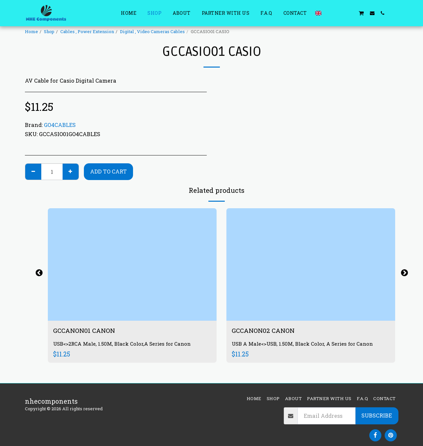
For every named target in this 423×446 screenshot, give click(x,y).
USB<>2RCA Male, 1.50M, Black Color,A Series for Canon (124, 344)
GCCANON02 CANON (265, 330)
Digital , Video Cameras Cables (152, 31)
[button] (330, 12)
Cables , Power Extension (87, 31)
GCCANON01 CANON (85, 330)
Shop (49, 31)
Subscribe (376, 415)
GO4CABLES (60, 124)
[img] (132, 264)
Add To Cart (108, 171)
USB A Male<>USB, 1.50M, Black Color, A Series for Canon (304, 344)
